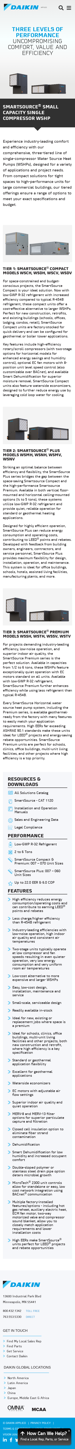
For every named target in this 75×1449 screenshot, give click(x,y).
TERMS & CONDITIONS (17, 1429)
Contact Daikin (17, 1356)
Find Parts (14, 1346)
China (11, 1393)
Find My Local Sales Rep (24, 1341)
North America (18, 1378)
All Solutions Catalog (31, 793)
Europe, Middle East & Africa (28, 1398)
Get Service (15, 1351)
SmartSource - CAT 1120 (33, 801)
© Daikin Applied (15, 1423)
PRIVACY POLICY (40, 1423)
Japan (12, 1388)
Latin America (18, 1383)
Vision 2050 (10, 1434)
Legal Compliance (28, 827)
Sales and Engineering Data (36, 820)
